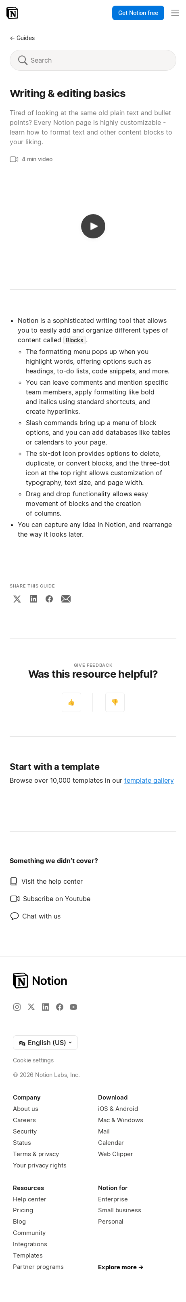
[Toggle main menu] (175, 13)
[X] (17, 599)
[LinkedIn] (33, 599)
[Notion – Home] (13, 13)
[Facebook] (49, 599)
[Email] (65, 599)
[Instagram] (16, 1007)
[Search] (99, 60)
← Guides (22, 37)
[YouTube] (73, 1007)
